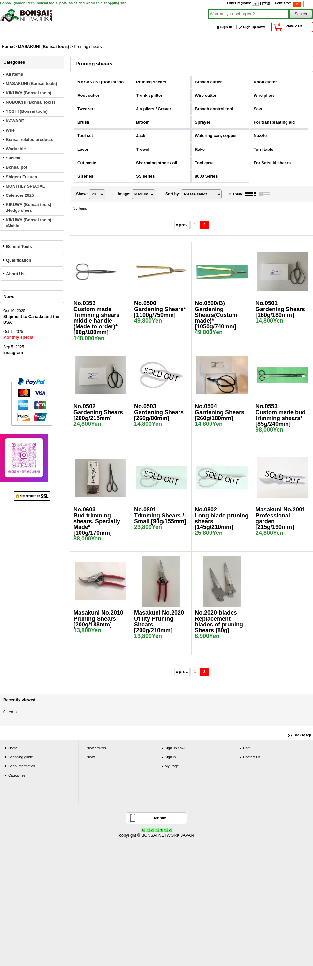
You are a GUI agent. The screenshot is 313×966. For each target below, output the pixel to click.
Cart (246, 748)
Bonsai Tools (19, 246)
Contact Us (252, 757)
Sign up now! (254, 27)
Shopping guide (20, 757)
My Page (172, 766)
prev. (182, 224)
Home (13, 748)
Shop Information (21, 766)
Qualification (18, 260)
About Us (15, 274)
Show (82, 194)
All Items (14, 74)
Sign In (226, 27)
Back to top (302, 735)
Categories (16, 775)
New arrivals (96, 748)
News (91, 757)
